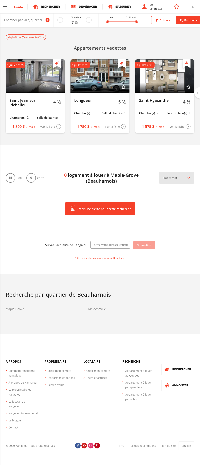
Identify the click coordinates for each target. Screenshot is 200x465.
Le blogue (15, 420)
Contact (13, 427)
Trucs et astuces (96, 378)
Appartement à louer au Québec (138, 373)
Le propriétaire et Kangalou (20, 392)
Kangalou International (23, 413)
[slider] (107, 21)
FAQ (121, 445)
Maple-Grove (15, 309)
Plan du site (168, 445)
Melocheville (97, 309)
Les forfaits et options (61, 378)
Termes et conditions (142, 445)
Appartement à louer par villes (138, 397)
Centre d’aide (55, 385)
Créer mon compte (59, 371)
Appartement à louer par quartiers (138, 385)
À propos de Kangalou (23, 382)
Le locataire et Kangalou (17, 404)
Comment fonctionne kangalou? (22, 373)
